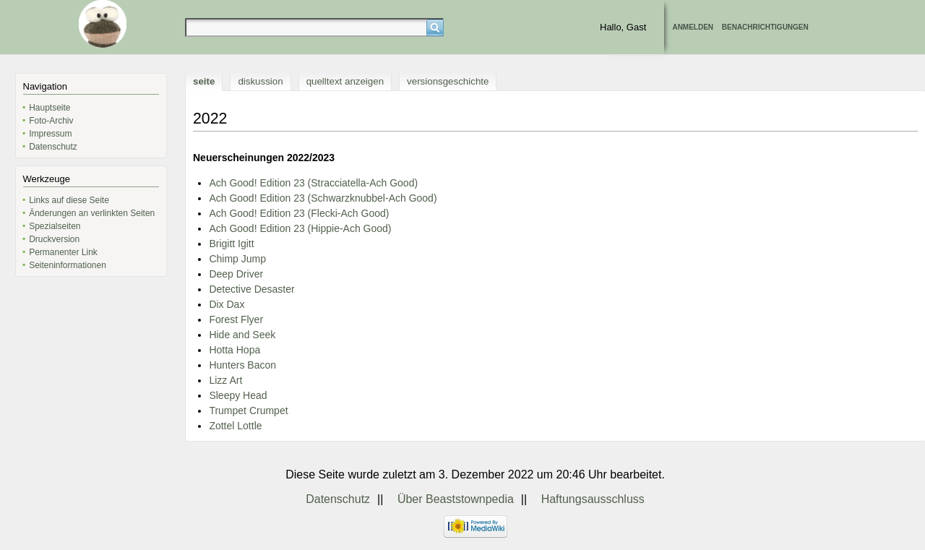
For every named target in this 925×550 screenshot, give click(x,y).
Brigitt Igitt (231, 243)
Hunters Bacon (242, 365)
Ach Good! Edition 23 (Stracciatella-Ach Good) (313, 183)
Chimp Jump (237, 259)
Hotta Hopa (234, 350)
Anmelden (692, 27)
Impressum (50, 134)
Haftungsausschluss (593, 499)
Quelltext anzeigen (345, 81)
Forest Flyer (236, 319)
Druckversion (54, 239)
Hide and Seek (242, 334)
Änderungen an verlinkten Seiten (92, 213)
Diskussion (260, 81)
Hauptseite (49, 108)
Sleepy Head (238, 395)
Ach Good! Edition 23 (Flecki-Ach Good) (299, 213)
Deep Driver (236, 274)
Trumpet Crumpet (248, 410)
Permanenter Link (63, 252)
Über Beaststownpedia (455, 499)
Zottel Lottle (235, 425)
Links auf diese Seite (69, 200)
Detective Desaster (251, 289)
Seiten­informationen (67, 265)
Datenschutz (53, 147)
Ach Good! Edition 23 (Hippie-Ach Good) (300, 228)
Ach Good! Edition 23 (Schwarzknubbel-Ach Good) (322, 198)
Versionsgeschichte (448, 81)
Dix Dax (226, 304)
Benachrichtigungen (765, 27)
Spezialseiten (54, 226)
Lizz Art (225, 380)
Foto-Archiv (51, 121)
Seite (204, 81)
